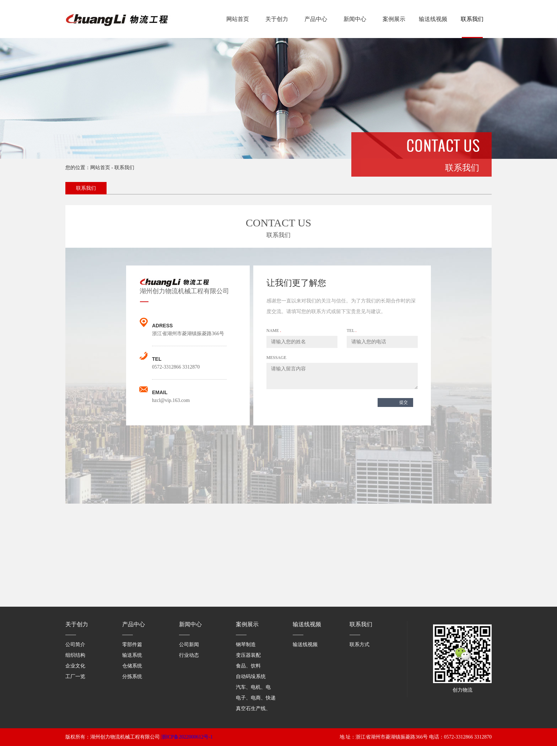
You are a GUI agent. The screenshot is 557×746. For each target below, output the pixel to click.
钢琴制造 (246, 644)
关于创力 (276, 19)
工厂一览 (75, 676)
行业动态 (189, 655)
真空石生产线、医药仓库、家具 (270, 708)
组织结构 (75, 655)
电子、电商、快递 (256, 698)
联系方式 (359, 644)
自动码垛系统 (251, 676)
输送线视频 (433, 19)
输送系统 (132, 655)
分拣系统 (132, 676)
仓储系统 (132, 666)
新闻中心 (355, 19)
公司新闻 (189, 644)
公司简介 (75, 644)
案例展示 (394, 19)
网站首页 (237, 19)
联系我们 (472, 19)
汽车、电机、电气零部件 (263, 687)
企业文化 (75, 666)
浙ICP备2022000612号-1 (187, 737)
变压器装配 (248, 655)
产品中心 (315, 19)
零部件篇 (132, 644)
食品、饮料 (248, 666)
